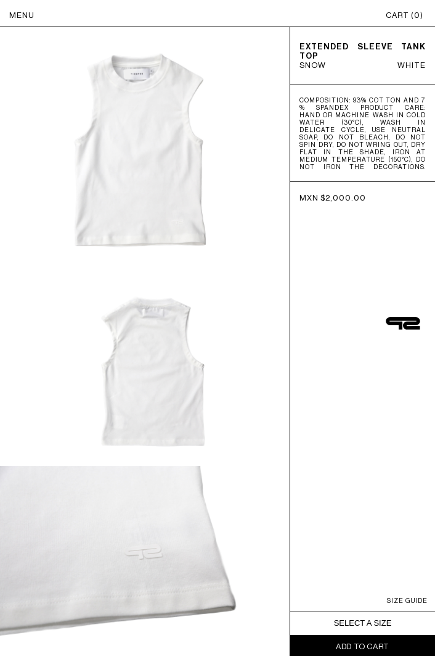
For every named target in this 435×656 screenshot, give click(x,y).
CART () (404, 15)
